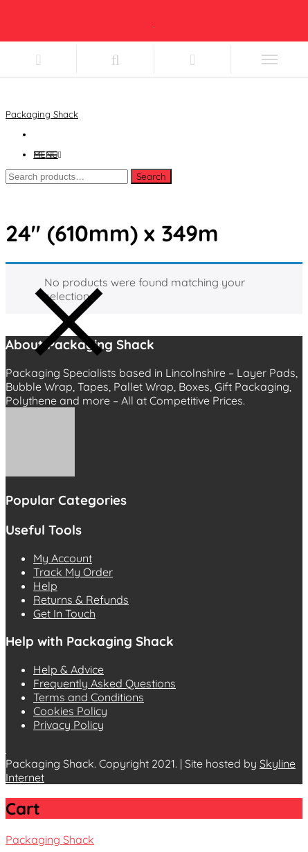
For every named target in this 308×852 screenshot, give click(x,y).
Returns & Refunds (81, 599)
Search (151, 176)
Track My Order (73, 572)
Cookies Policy (70, 711)
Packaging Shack (42, 114)
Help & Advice (68, 669)
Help (45, 586)
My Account (62, 558)
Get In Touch (64, 613)
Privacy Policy (68, 725)
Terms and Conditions (88, 697)
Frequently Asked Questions (104, 683)
